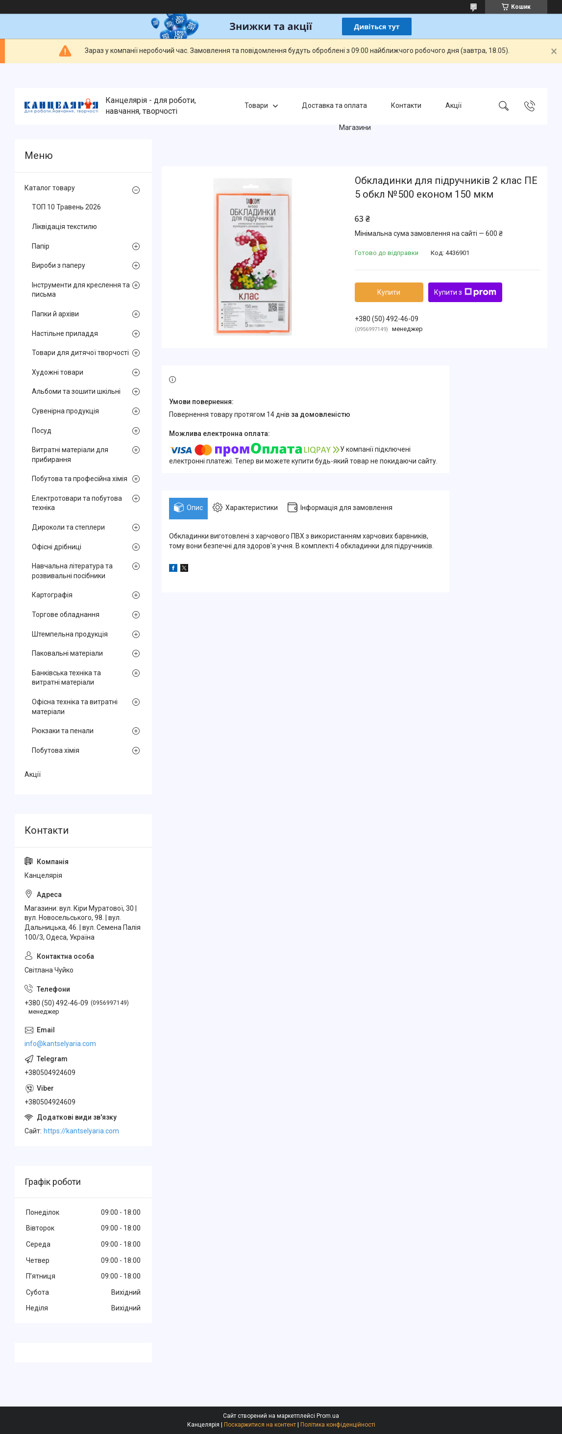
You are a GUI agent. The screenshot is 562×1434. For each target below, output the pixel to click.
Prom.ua (328, 1415)
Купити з (465, 292)
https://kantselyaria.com (81, 1131)
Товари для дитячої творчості (80, 353)
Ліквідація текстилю (64, 226)
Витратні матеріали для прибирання (70, 454)
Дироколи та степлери (68, 527)
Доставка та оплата (334, 106)
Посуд (41, 431)
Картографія (52, 595)
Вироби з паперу (58, 265)
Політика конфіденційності (337, 1424)
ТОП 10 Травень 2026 (66, 207)
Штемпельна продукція (70, 634)
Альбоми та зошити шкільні (76, 391)
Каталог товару (49, 188)
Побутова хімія (55, 750)
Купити (388, 292)
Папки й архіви (55, 314)
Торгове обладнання (65, 614)
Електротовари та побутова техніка (77, 503)
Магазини (355, 127)
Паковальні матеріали (67, 653)
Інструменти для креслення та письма (81, 290)
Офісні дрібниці (56, 547)
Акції (453, 106)
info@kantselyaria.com (60, 1044)
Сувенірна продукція (65, 411)
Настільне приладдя (65, 333)
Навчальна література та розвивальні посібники (72, 571)
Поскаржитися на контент (260, 1424)
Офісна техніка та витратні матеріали (75, 707)
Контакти (406, 106)
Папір (40, 246)
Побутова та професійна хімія (79, 479)
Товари (256, 106)
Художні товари (57, 372)
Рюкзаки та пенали (63, 731)
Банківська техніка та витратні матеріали (66, 678)
